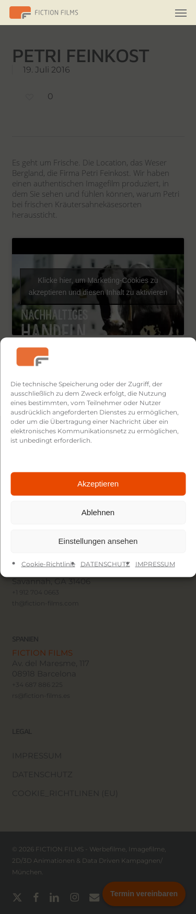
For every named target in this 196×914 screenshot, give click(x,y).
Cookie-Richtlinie (48, 563)
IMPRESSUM (155, 563)
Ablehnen (98, 512)
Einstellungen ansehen (98, 541)
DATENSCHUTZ (105, 563)
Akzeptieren (98, 483)
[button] (181, 12)
